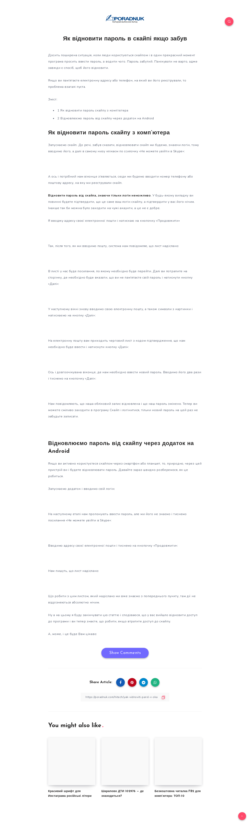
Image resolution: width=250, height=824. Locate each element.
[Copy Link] (125, 697)
